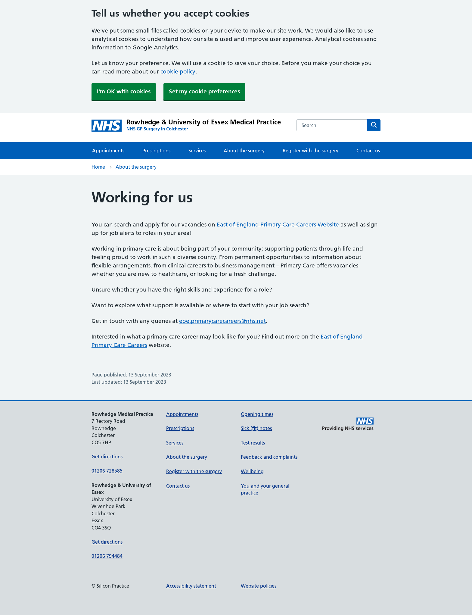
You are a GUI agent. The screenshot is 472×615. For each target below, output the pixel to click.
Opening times (257, 414)
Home (98, 167)
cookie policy (177, 71)
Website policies (258, 586)
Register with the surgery (310, 151)
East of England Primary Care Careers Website (278, 224)
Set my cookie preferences (204, 91)
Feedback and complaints (269, 457)
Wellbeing (252, 471)
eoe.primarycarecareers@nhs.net (222, 320)
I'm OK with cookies (124, 91)
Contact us (368, 151)
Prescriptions (156, 151)
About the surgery (244, 151)
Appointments (108, 151)
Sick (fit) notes (256, 428)
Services (197, 151)
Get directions (107, 457)
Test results (253, 443)
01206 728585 (107, 471)
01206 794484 (107, 556)
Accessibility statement (191, 586)
